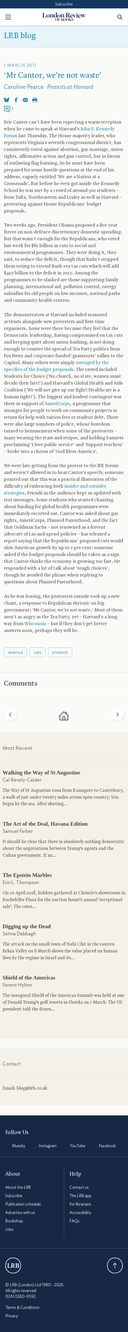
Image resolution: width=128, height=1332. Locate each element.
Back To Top (115, 1265)
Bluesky (18, 1146)
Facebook (107, 1146)
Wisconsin (35, 623)
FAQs (74, 1221)
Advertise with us (20, 1213)
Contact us (79, 1187)
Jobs (9, 1229)
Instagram (48, 1146)
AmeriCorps (57, 403)
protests (60, 652)
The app (80, 1196)
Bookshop (14, 1221)
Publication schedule (23, 1204)
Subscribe (64, 4)
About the (18, 1187)
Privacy (11, 1316)
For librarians (80, 1204)
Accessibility (80, 1213)
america (15, 652)
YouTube (77, 1146)
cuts (37, 652)
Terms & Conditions (22, 1307)
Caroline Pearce (23, 87)
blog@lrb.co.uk (31, 1088)
